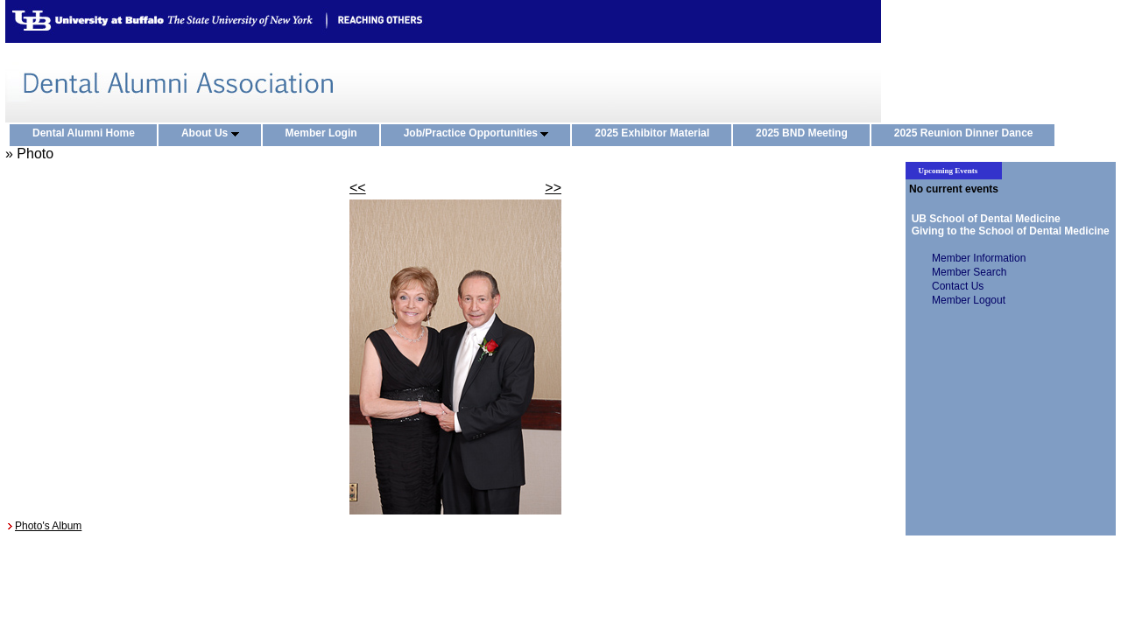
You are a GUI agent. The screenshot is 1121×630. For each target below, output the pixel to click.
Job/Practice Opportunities (480, 134)
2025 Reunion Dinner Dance (967, 134)
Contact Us (958, 286)
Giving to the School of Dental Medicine (1008, 231)
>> (553, 187)
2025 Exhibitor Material (656, 134)
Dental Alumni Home (88, 134)
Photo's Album (48, 526)
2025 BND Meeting (806, 134)
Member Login (325, 134)
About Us (214, 134)
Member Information (979, 258)
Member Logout (968, 300)
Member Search (969, 272)
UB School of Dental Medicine (983, 219)
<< (357, 187)
